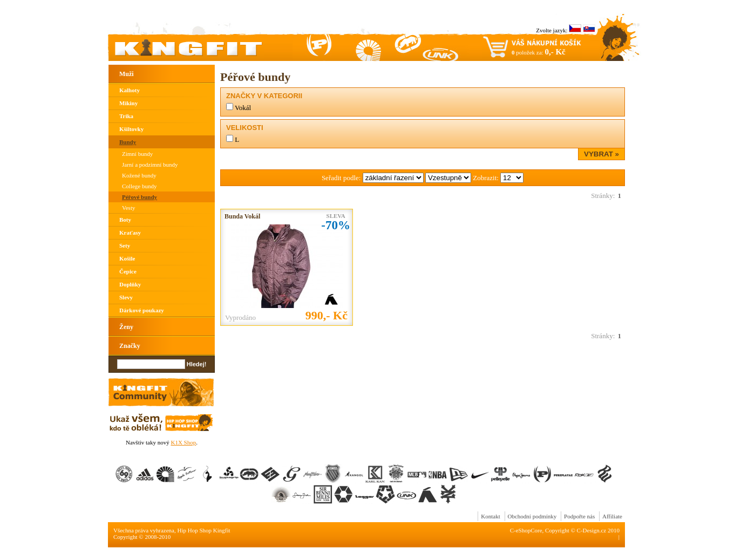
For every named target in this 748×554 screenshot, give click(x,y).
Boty (125, 219)
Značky (129, 346)
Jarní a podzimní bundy (150, 164)
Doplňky (130, 284)
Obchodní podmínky (532, 516)
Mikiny (128, 103)
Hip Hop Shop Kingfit (204, 530)
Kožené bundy (139, 175)
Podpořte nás (579, 516)
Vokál (243, 108)
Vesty (128, 207)
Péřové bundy (139, 197)
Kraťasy (130, 232)
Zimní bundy (137, 154)
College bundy (139, 186)
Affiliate (612, 516)
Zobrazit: (486, 178)
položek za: (539, 51)
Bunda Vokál (242, 216)
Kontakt (490, 516)
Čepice (128, 271)
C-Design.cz (592, 530)
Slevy (126, 297)
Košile (127, 258)
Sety (124, 245)
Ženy (126, 327)
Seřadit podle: (342, 178)
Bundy (127, 142)
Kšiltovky (131, 129)
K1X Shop (183, 442)
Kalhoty (129, 90)
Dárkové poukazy (141, 310)
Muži (126, 74)
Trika (126, 116)
